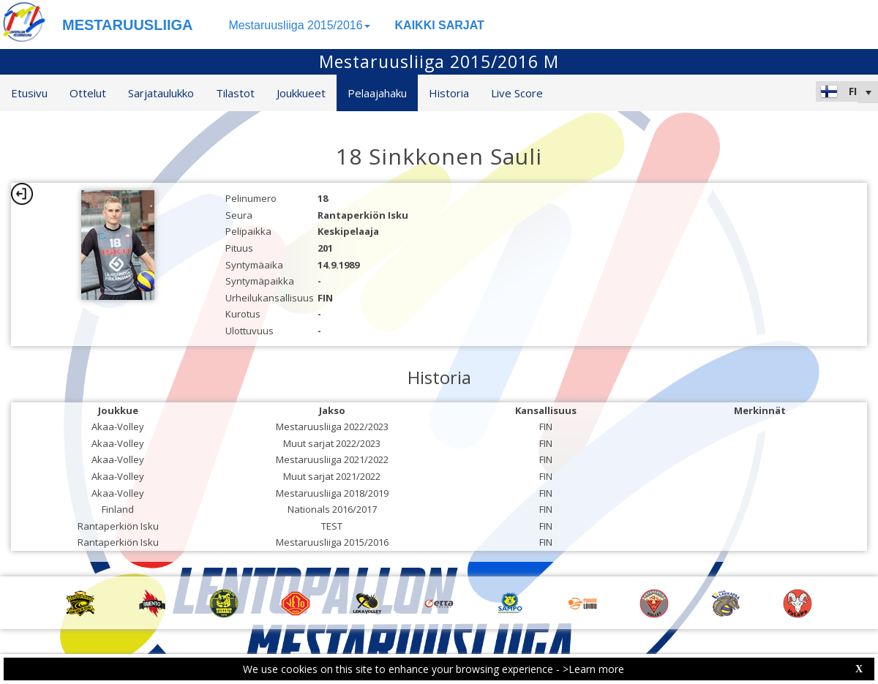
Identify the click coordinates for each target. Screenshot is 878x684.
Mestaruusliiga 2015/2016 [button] (298, 25)
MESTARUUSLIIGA (127, 25)
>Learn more (593, 669)
